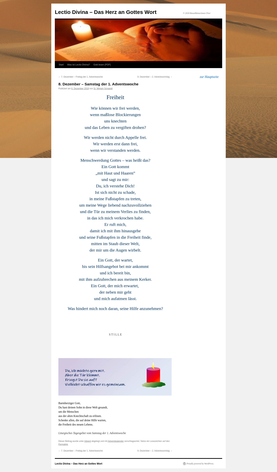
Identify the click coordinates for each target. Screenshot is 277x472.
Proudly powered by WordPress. (200, 463)
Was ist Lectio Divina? (78, 64)
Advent (87, 441)
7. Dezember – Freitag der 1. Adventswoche (80, 77)
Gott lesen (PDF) (102, 64)
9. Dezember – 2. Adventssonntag (154, 77)
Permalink (63, 444)
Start (61, 64)
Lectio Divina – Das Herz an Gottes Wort (105, 12)
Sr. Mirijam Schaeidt (103, 88)
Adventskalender (116, 441)
